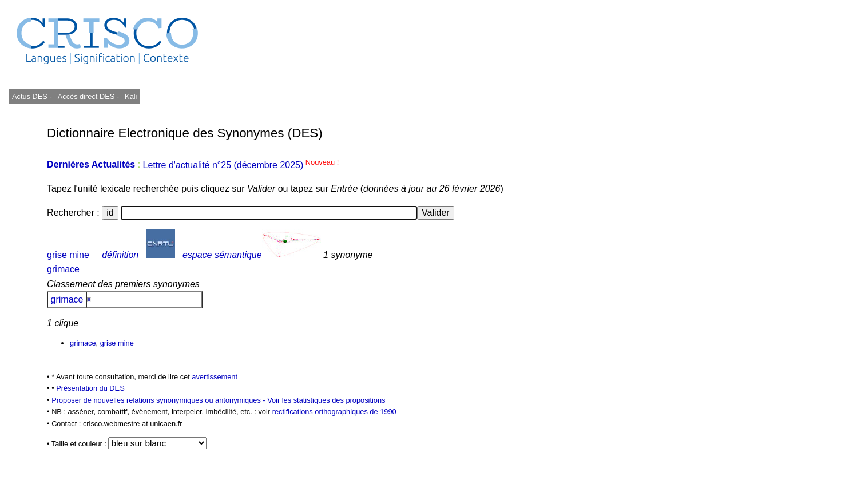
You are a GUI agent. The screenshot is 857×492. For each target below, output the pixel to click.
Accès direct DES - (88, 96)
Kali (131, 96)
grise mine (68, 255)
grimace (63, 269)
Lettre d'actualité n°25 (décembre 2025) (241, 165)
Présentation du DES (90, 388)
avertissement (214, 376)
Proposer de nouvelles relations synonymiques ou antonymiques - (159, 400)
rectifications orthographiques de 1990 (334, 411)
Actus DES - (32, 96)
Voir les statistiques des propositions (326, 400)
